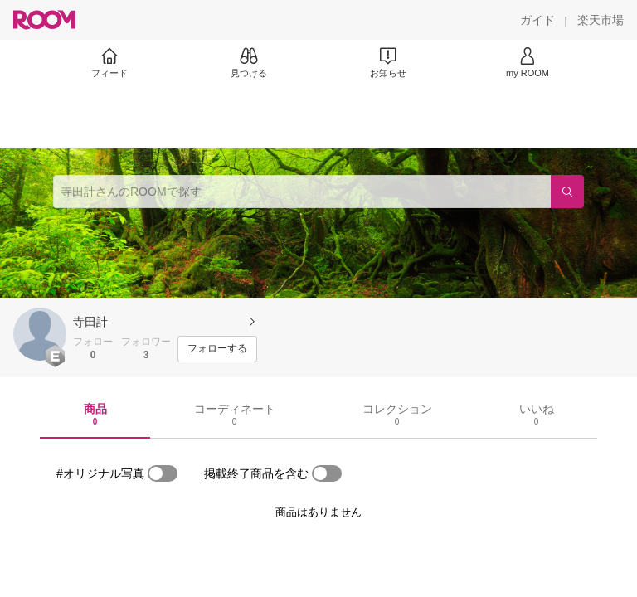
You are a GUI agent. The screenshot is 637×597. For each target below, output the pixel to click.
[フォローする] (217, 349)
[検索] (567, 191)
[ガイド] (537, 19)
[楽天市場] (600, 19)
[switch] (162, 473)
